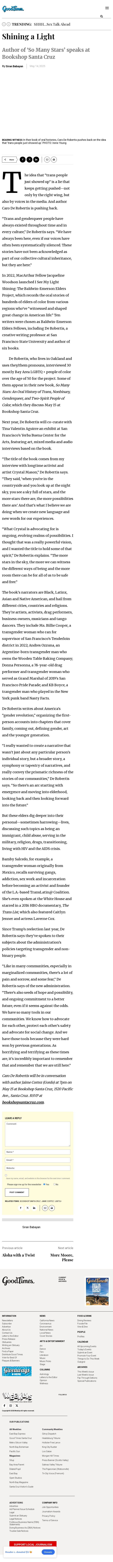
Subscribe (6, 1323)
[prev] (4, 24)
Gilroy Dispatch (49, 1434)
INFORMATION (9, 1316)
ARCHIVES (72, 1279)
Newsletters (7, 1320)
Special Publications (86, 1381)
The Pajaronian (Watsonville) (55, 1469)
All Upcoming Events (86, 1346)
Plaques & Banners (11, 1360)
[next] (8, 24)
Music (42, 1358)
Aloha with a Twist (18, 1255)
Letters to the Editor (48, 1377)
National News (46, 1330)
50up (11, 1460)
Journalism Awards (51, 1511)
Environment (45, 1327)
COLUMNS (45, 1369)
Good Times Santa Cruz (20, 1438)
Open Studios (15, 1478)
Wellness (44, 1383)
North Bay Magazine (18, 1482)
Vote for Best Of (9, 1357)
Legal (11, 1512)
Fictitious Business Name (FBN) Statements (24, 1523)
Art (41, 1346)
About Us (6, 1330)
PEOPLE (81, 1332)
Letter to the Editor (10, 1336)
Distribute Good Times (12, 1354)
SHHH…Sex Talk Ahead (52, 24)
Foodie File (82, 1323)
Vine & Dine (82, 1327)
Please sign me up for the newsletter (24, 1184)
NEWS (42, 1316)
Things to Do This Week (88, 1359)
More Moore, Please (61, 1257)
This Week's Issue (85, 1372)
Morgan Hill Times (50, 1456)
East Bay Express (17, 1434)
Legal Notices (15, 1519)
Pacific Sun (14, 1451)
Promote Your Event (86, 1355)
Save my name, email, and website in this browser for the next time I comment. (38, 1178)
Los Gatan (47, 1451)
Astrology (44, 1374)
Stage (42, 1364)
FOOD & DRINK (84, 1316)
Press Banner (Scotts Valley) (55, 1460)
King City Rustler (49, 1447)
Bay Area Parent (16, 1464)
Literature (44, 1355)
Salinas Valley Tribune (52, 1464)
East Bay (13, 1473)
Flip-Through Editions (87, 1378)
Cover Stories (46, 1336)
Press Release (8, 1339)
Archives (6, 1348)
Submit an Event (84, 1352)
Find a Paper (8, 1351)
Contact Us (7, 1333)
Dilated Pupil (15, 1469)
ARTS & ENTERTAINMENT (52, 1341)
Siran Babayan (14, 66)
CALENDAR (82, 1342)
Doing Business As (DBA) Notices (24, 1528)
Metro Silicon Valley (18, 1442)
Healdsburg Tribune (51, 1438)
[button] (101, 16)
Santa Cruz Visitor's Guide (21, 1487)
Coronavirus (45, 1323)
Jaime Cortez (47, 1201)
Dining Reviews (84, 1320)
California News (47, 1320)
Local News (45, 1333)
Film (42, 1352)
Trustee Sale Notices (18, 1531)
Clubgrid (81, 1362)
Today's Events (84, 1349)
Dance (43, 1349)
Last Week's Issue (85, 1375)
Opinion (43, 1380)
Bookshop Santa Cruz (30, 1201)
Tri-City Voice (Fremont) (53, 1473)
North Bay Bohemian (19, 1447)
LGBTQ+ (58, 1201)
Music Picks (45, 1361)
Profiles (80, 1336)
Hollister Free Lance (51, 1442)
